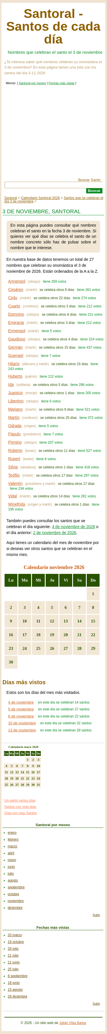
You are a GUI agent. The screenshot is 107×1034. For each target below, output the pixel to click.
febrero (13, 839)
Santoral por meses (32, 83)
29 (93, 648)
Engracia (16, 322)
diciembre (15, 908)
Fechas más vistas (61, 83)
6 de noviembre (21, 716)
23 (11, 648)
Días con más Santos (20, 813)
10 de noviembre (22, 723)
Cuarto (14, 306)
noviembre (16, 901)
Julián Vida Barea (72, 1023)
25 (38, 648)
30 (11, 662)
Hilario (14, 363)
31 (38, 784)
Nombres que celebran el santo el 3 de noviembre (55, 52)
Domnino (16, 314)
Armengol (16, 281)
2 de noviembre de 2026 (54, 532)
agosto (13, 880)
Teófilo (14, 475)
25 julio (13, 969)
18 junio (14, 983)
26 (52, 648)
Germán (15, 347)
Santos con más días (20, 807)
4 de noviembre (21, 702)
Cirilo (12, 297)
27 (66, 648)
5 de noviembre (21, 709)
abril (11, 853)
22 (93, 634)
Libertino (16, 401)
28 (79, 648)
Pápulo (14, 434)
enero (12, 833)
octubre (13, 894)
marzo (12, 846)
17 (25, 634)
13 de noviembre (22, 730)
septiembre (16, 887)
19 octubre (16, 942)
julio (11, 874)
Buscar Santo (89, 180)
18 (38, 634)
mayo (12, 860)
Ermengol (16, 330)
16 (11, 634)
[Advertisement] (53, 135)
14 (79, 621)
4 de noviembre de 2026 (73, 526)
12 (52, 621)
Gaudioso (16, 339)
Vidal (12, 496)
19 (52, 634)
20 (66, 634)
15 (93, 621)
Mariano (15, 409)
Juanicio (15, 392)
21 (79, 634)
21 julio (13, 956)
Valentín (15, 483)
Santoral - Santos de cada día (53, 26)
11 (38, 621)
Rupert (14, 458)
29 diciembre (17, 996)
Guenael (15, 355)
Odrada (15, 425)
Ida (11, 384)
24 (25, 648)
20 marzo (15, 935)
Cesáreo (15, 289)
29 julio (13, 949)
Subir (96, 915)
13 (66, 621)
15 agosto (15, 990)
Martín (14, 417)
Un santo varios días (19, 801)
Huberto (15, 376)
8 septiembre (17, 976)
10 (25, 621)
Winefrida (16, 504)
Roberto (15, 450)
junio (11, 867)
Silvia (13, 467)
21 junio (14, 962)
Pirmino (15, 442)
